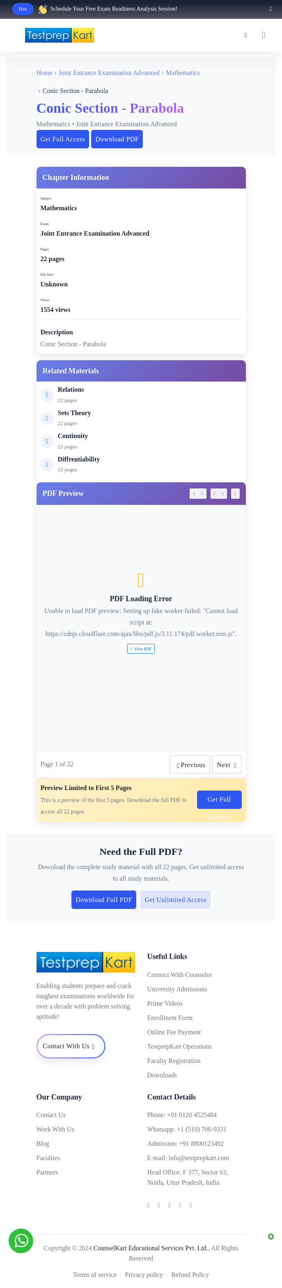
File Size (47, 275)
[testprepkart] (263, 35)
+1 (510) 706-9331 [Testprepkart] (202, 1129)
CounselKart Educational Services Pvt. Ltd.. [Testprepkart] (152, 1248)
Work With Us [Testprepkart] (55, 1129)
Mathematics (183, 72)
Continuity (73, 435)
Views (45, 300)
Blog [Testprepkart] (43, 1143)
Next (226, 765)
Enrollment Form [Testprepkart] (170, 1017)
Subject (46, 198)
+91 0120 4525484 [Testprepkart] (192, 1114)
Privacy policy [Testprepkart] (144, 1274)
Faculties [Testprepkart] (48, 1157)
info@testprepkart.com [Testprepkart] (198, 1157)
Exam (45, 224)
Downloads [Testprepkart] (162, 1075)
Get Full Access (63, 139)
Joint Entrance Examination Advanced (109, 72)
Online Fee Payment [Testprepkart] (174, 1032)
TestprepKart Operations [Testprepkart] (179, 1046)
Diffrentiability (79, 459)
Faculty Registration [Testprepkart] (174, 1060)
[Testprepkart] (246, 35)
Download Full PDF (104, 899)
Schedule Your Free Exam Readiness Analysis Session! (113, 9)
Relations (71, 389)
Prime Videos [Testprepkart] (165, 1003)
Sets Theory (74, 412)
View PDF (141, 649)
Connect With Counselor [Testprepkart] (179, 974)
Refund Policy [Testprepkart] (190, 1274)
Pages (45, 249)
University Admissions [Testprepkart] (177, 989)
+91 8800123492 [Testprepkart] (201, 1143)
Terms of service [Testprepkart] (95, 1274)
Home (45, 72)
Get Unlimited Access (175, 899)
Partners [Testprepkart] (47, 1172)
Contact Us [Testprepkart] (51, 1114)
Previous (189, 765)
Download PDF (117, 139)
